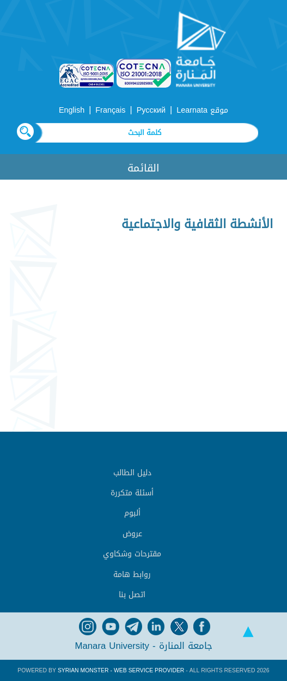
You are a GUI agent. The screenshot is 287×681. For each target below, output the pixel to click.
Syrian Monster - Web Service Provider (121, 670)
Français (110, 110)
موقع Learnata (202, 110)
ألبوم (132, 513)
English (71, 110)
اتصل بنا (132, 594)
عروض (132, 533)
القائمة (143, 168)
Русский (151, 110)
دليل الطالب (132, 472)
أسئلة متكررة (132, 493)
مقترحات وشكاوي (132, 554)
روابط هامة (132, 574)
